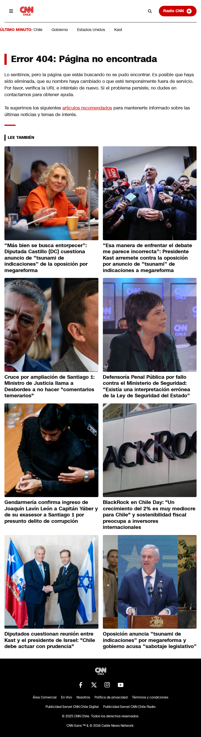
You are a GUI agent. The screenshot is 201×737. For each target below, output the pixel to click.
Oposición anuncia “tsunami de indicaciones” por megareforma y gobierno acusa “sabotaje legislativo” (150, 640)
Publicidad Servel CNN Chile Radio (129, 707)
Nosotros (83, 697)
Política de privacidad (111, 697)
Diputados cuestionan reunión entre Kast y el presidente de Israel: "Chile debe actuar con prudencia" (49, 640)
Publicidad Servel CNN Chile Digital (72, 707)
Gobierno (60, 29)
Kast (118, 29)
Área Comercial (45, 697)
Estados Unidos (91, 29)
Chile (38, 29)
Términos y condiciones (150, 697)
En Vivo (66, 697)
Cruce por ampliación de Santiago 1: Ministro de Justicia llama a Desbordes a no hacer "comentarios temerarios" (49, 386)
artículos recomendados (87, 108)
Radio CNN (177, 11)
